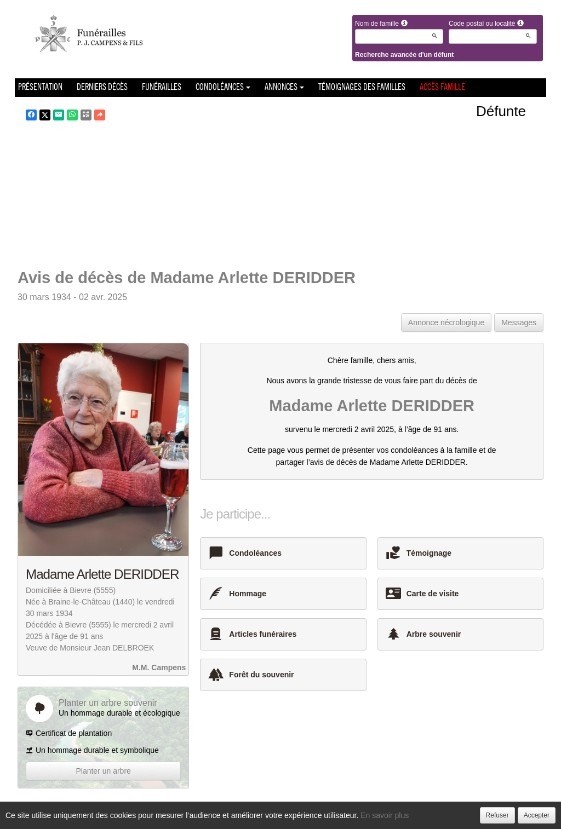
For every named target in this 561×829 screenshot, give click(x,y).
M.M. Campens (159, 667)
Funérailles (161, 87)
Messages (518, 322)
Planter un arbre (103, 771)
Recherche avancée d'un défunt (404, 55)
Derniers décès (102, 87)
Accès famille (442, 87)
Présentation (40, 87)
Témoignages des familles (361, 87)
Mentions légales (371, 817)
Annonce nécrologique (446, 322)
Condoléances (223, 87)
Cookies (322, 817)
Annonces (284, 87)
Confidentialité (277, 817)
